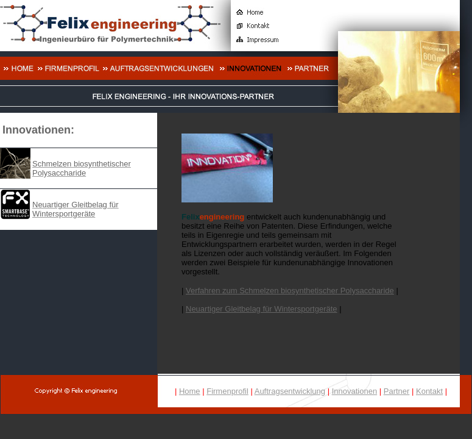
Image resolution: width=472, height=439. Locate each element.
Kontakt (429, 391)
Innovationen (354, 391)
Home (189, 391)
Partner (397, 391)
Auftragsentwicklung (290, 391)
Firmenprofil (227, 391)
